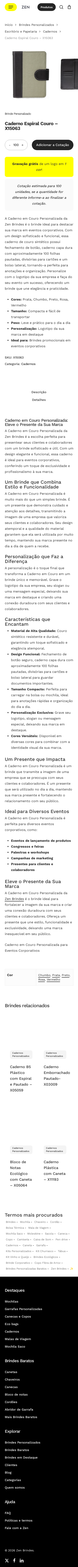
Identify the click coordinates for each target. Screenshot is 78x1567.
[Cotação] (69, 7)
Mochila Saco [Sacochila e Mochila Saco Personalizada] (14, 1233)
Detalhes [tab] (39, 400)
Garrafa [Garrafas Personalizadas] (41, 1245)
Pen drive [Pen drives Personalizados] (62, 1239)
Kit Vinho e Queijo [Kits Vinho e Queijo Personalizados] (17, 1257)
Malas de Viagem (18, 1339)
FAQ (8, 1513)
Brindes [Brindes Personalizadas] (11, 1221)
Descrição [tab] (38, 392)
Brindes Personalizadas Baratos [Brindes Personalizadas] (26, 1268)
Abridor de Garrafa (19, 1409)
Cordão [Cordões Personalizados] (54, 1221)
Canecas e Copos (18, 1316)
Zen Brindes (14, 899)
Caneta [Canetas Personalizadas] (27, 1245)
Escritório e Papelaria (21, 31)
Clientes (11, 1465)
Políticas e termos (18, 1520)
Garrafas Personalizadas (23, 1309)
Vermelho (53, 979)
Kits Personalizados (18, 1251)
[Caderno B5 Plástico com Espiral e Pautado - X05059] (21, 1028)
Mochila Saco (15, 1346)
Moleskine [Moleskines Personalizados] (34, 1233)
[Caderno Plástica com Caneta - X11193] (54, 1123)
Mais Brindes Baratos (21, 1417)
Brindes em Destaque (21, 1457)
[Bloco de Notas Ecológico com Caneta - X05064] (21, 1123)
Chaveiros (12, 1379)
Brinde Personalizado (18, 113)
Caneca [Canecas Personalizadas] (62, 1233)
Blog (8, 1472)
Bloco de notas (16, 1394)
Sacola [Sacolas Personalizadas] (49, 1233)
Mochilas (11, 1301)
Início (9, 25)
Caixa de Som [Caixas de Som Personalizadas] (42, 1239)
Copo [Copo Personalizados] (9, 1239)
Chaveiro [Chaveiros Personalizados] (40, 1221)
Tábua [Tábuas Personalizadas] (62, 1251)
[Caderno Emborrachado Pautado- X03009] (54, 1028)
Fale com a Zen (16, 1528)
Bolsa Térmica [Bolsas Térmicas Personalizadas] (15, 1227)
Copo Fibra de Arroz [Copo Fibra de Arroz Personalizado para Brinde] (48, 1262)
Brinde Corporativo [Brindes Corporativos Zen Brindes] (18, 1262)
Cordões (11, 1402)
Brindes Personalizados (36, 25)
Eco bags (12, 1324)
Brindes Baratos (17, 1450)
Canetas (11, 1372)
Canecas (11, 1387)
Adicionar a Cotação (52, 145)
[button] (11, 7)
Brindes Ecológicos (45, 1257)
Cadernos (50, 31)
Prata (56, 975)
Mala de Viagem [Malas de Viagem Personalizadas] (38, 1227)
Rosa (41, 979)
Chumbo (44, 975)
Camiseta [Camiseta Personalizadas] (23, 1239)
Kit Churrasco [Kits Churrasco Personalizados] (44, 1251)
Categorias (13, 1480)
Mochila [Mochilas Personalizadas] (25, 1221)
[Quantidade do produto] (16, 145)
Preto (65, 975)
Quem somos (15, 1487)
